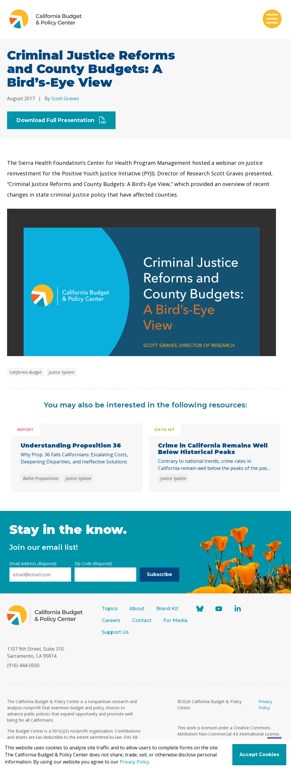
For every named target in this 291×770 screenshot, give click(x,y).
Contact (142, 620)
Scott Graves (65, 98)
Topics (110, 608)
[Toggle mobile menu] (272, 19)
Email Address (32, 563)
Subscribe (159, 574)
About (136, 608)
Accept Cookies (259, 754)
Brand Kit (167, 608)
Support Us (116, 632)
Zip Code (93, 563)
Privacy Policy (134, 762)
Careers (111, 620)
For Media (175, 620)
